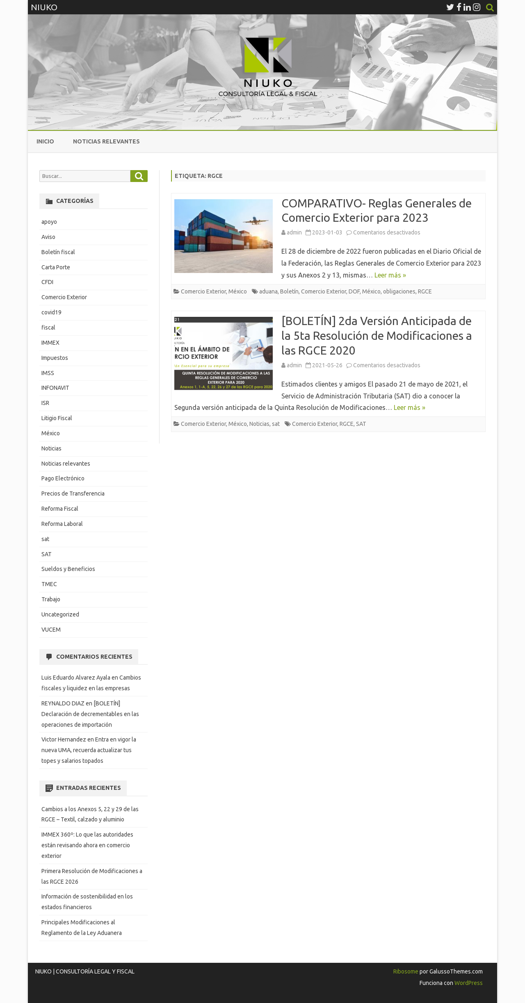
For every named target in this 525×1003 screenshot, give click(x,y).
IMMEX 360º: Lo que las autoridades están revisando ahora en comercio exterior (87, 845)
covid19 (51, 312)
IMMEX (50, 342)
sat (276, 424)
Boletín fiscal (58, 252)
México (237, 291)
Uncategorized (60, 614)
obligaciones (399, 291)
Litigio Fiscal (56, 418)
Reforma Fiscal (59, 508)
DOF (354, 291)
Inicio (45, 141)
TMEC (49, 584)
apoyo (49, 221)
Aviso (48, 237)
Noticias (259, 424)
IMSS (47, 373)
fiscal (48, 327)
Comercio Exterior (203, 291)
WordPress (468, 983)
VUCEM (51, 629)
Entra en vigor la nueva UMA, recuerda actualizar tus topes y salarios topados (88, 750)
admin (294, 232)
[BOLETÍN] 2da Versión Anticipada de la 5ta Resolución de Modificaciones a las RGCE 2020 (376, 335)
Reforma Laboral (62, 524)
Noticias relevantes (106, 141)
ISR (45, 403)
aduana (268, 291)
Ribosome (405, 971)
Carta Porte (55, 267)
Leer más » (390, 275)
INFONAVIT (55, 387)
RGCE (425, 291)
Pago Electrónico (62, 478)
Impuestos (54, 358)
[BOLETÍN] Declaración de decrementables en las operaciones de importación (90, 714)
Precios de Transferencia (73, 493)
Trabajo (50, 599)
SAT (361, 424)
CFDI (47, 282)
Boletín (289, 291)
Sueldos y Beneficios (68, 569)
